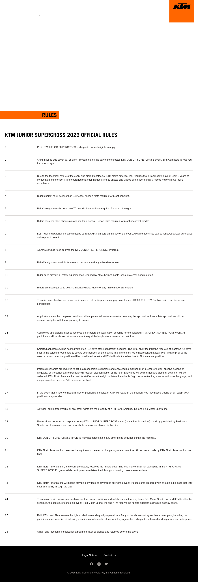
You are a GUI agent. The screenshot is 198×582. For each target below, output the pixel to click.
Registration (56, 15)
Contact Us (109, 555)
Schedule (79, 15)
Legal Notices (89, 555)
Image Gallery (102, 15)
